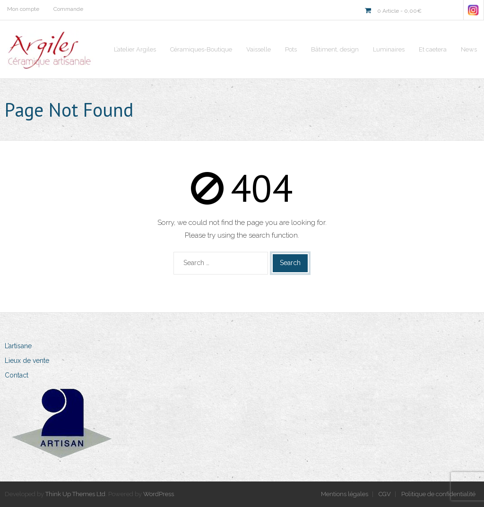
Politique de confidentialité (438, 494)
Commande (68, 9)
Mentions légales (344, 494)
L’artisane (18, 346)
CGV (385, 494)
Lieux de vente (27, 360)
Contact (16, 375)
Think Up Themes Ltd (75, 494)
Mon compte (23, 9)
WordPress (158, 494)
